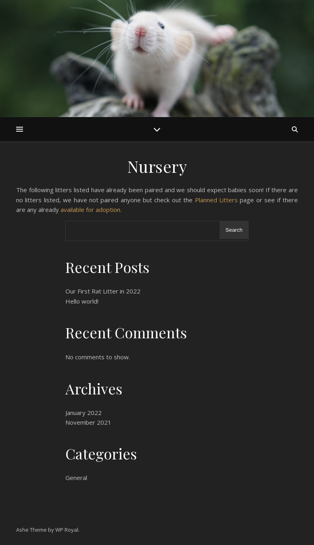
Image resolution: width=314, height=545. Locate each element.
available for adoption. (91, 209)
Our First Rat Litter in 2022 (102, 291)
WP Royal (66, 529)
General (76, 478)
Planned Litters (216, 200)
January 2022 (83, 413)
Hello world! (81, 301)
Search (234, 230)
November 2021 (88, 422)
